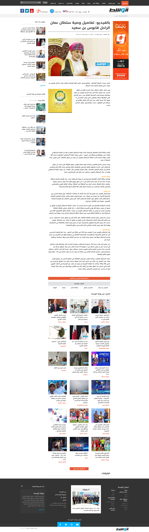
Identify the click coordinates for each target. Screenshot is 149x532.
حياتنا (83, 3)
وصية (63, 287)
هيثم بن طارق (88, 287)
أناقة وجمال (62, 462)
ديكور (125, 509)
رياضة (88, 3)
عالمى (112, 495)
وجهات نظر (95, 3)
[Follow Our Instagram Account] (71, 525)
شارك (64, 500)
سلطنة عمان (74, 287)
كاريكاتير (63, 346)
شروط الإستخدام (60, 494)
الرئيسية (125, 3)
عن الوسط (62, 492)
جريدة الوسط (54, 12)
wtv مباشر (61, 3)
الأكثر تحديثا (33, 100)
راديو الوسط (41, 12)
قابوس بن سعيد (103, 287)
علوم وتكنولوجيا (104, 348)
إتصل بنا (63, 497)
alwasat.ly (22, 528)
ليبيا (118, 3)
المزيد (41, 509)
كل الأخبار (53, 3)
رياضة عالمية (105, 322)
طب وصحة (124, 503)
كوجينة (63, 370)
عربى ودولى (111, 3)
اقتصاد (103, 3)
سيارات (112, 506)
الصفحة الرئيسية (123, 16)
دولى (125, 496)
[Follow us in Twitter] (27, 11)
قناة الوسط (67, 12)
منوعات (76, 3)
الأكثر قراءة (41, 100)
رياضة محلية (62, 322)
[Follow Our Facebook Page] (22, 11)
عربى (116, 16)
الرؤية (55, 287)
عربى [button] (45, 3)
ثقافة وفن (69, 3)
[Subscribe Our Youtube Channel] (32, 11)
